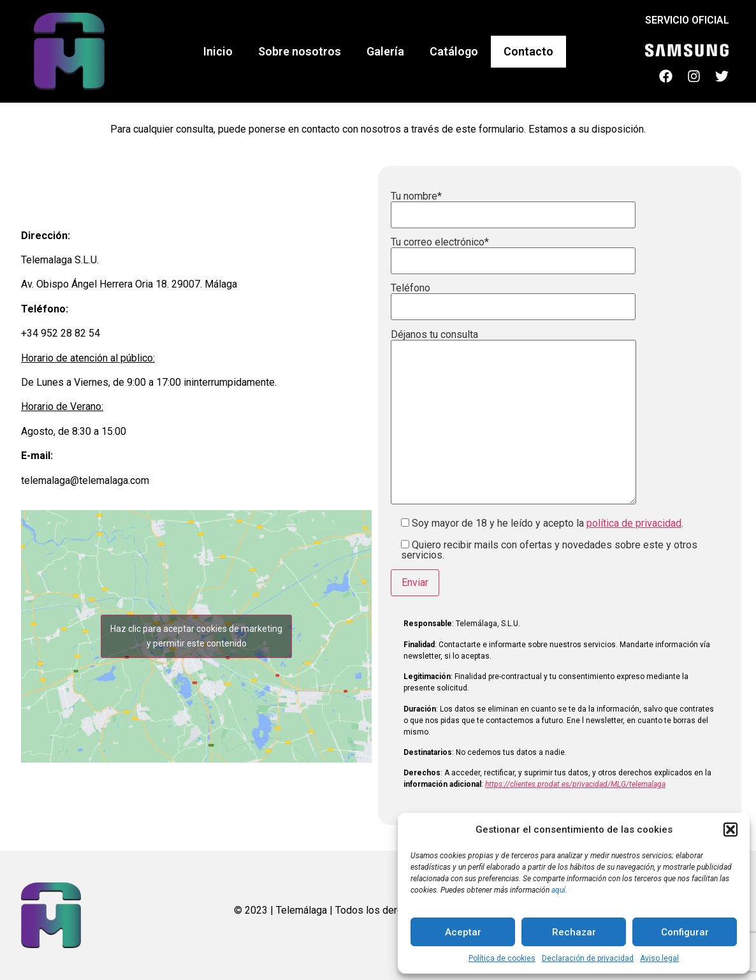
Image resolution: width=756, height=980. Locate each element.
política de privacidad (633, 523)
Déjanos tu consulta (513, 418)
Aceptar (463, 932)
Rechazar (574, 932)
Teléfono (513, 297)
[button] (730, 829)
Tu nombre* (513, 206)
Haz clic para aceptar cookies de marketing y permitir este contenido (196, 636)
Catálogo (454, 51)
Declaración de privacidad (588, 958)
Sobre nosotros (299, 51)
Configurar (685, 932)
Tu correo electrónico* (513, 252)
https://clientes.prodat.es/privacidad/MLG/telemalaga (575, 784)
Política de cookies (502, 958)
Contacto (528, 51)
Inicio (218, 51)
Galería (385, 51)
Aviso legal (659, 958)
